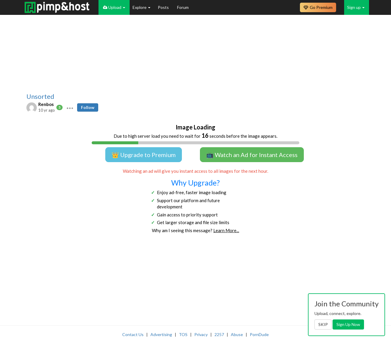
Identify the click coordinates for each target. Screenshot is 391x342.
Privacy (201, 334)
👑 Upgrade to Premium (144, 154)
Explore (141, 7)
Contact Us (133, 334)
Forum (183, 7)
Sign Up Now (348, 324)
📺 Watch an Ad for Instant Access (252, 154)
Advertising (161, 334)
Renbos (46, 104)
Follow (87, 107)
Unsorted (40, 96)
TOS (183, 334)
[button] (70, 107)
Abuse (237, 334)
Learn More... (226, 230)
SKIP (323, 324)
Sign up (356, 7)
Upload (114, 7)
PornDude (259, 334)
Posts (164, 7)
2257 (219, 334)
